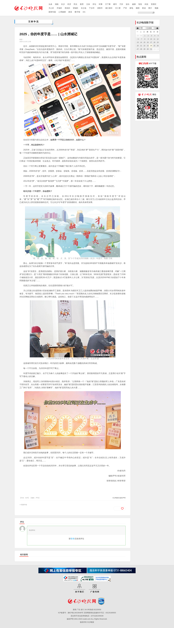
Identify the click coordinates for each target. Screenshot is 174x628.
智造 (140, 4)
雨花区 (67, 8)
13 (138, 42)
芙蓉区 (153, 4)
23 (148, 46)
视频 (156, 8)
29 (144, 49)
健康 (134, 4)
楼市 (115, 4)
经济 (69, 4)
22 (144, 46)
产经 (125, 8)
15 (144, 42)
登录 (72, 539)
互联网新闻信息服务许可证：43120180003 (100, 613)
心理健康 (62, 12)
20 (138, 46)
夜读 (144, 8)
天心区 (51, 8)
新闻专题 (52, 12)
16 (148, 42)
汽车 (121, 4)
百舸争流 (33, 21)
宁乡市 (91, 8)
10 (151, 39)
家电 (131, 8)
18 (154, 42)
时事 (100, 4)
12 (158, 39)
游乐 (127, 4)
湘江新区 (108, 8)
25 (154, 46)
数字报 (77, 12)
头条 (50, 4)
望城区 (75, 8)
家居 (70, 12)
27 (138, 49)
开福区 (59, 8)
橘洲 (137, 8)
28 (141, 49)
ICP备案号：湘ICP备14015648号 (70, 613)
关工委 (118, 8)
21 (141, 46)
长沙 (63, 4)
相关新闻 (24, 555)
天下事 (108, 4)
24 (151, 46)
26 (158, 46)
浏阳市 (100, 8)
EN (84, 12)
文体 (88, 4)
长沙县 (83, 8)
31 (151, 49)
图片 (150, 8)
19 (158, 42)
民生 (75, 4)
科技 (146, 4)
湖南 (56, 4)
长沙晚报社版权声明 (119, 498)
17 (151, 42)
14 (141, 42)
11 (154, 39)
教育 (82, 4)
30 (148, 49)
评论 (94, 4)
